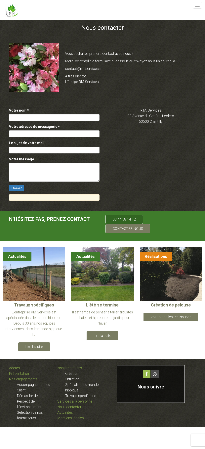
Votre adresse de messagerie (34, 126)
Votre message (21, 159)
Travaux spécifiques (80, 396)
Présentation (19, 373)
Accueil (14, 368)
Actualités (17, 256)
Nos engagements (23, 379)
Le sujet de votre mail (26, 143)
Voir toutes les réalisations (170, 317)
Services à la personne (74, 401)
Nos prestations (69, 368)
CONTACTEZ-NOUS (128, 228)
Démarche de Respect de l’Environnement (29, 401)
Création (71, 373)
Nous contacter (69, 407)
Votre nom (19, 110)
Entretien (72, 379)
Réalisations (156, 256)
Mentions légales (70, 418)
